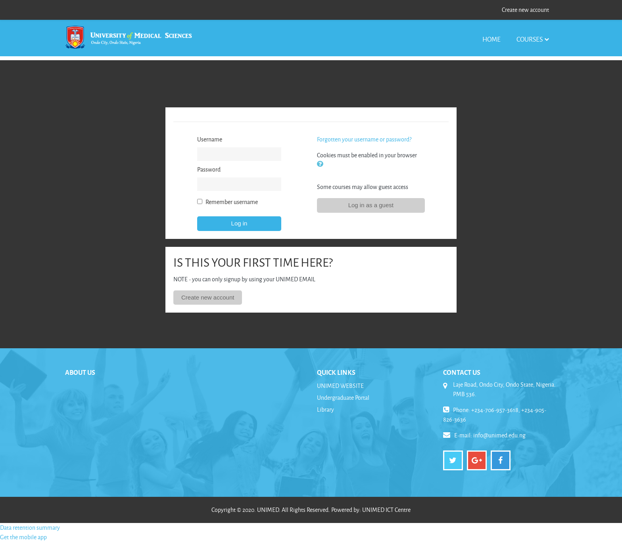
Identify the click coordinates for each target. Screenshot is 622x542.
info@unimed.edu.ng (499, 435)
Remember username (231, 202)
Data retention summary (30, 527)
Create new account (525, 10)
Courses (529, 39)
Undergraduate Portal (343, 397)
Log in (239, 223)
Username (209, 139)
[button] (321, 164)
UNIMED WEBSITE (340, 386)
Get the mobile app (23, 537)
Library (325, 409)
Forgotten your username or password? (364, 139)
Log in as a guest (371, 205)
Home (491, 39)
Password (209, 169)
